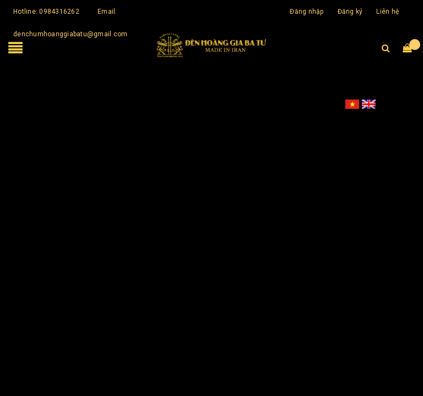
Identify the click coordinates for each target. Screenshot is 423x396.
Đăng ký (350, 11)
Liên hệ (387, 11)
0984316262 (59, 11)
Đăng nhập (306, 11)
